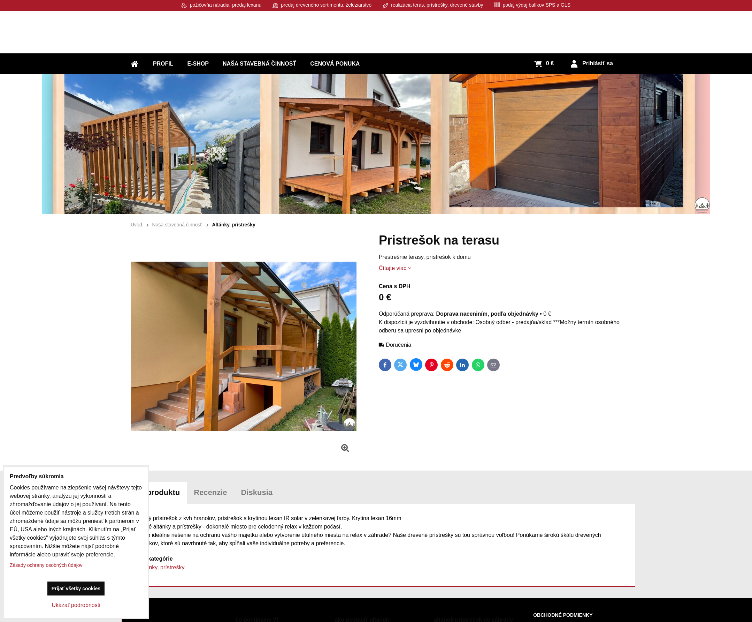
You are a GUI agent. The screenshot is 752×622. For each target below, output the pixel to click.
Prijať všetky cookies (76, 588)
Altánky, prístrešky (162, 567)
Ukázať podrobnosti (76, 605)
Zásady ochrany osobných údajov (46, 565)
